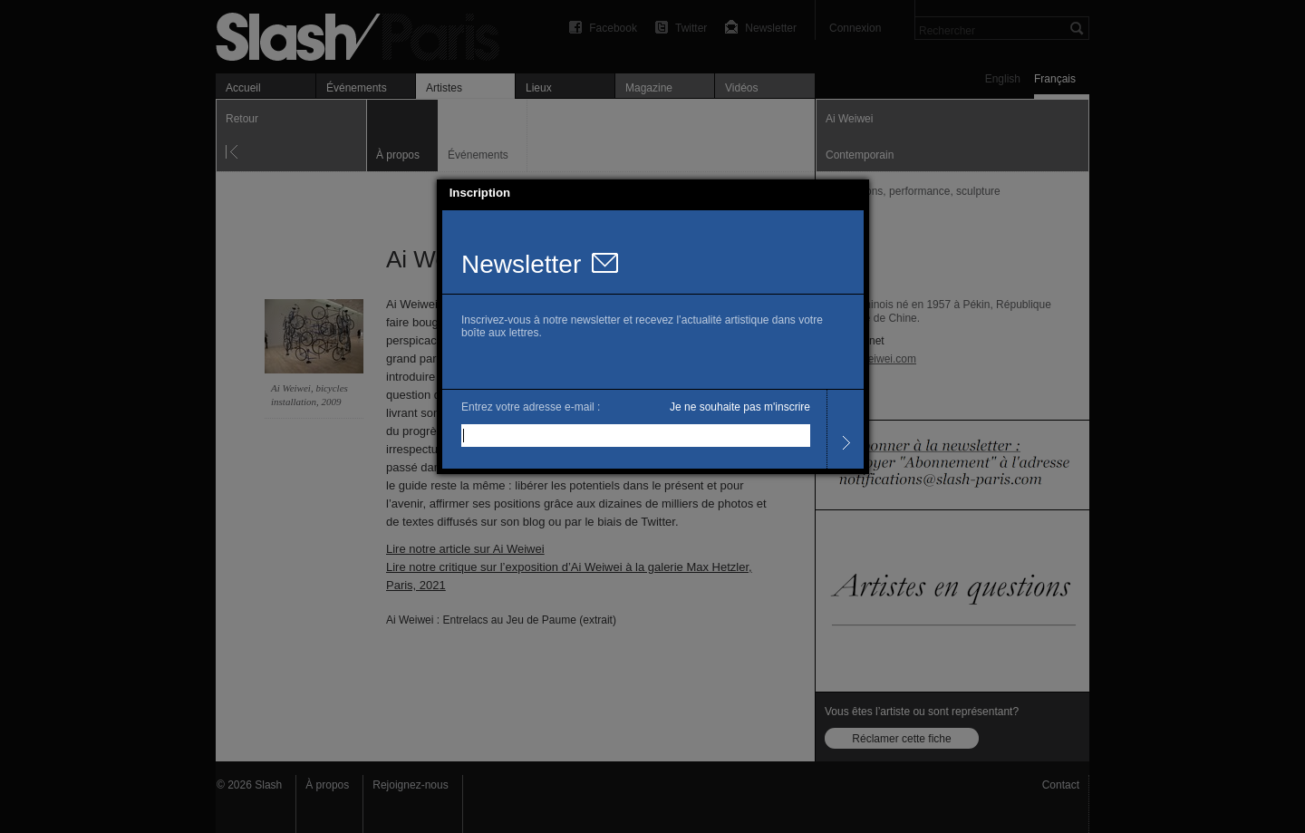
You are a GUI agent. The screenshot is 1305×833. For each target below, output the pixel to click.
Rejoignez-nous (410, 785)
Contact (1060, 785)
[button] (855, 193)
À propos (327, 785)
